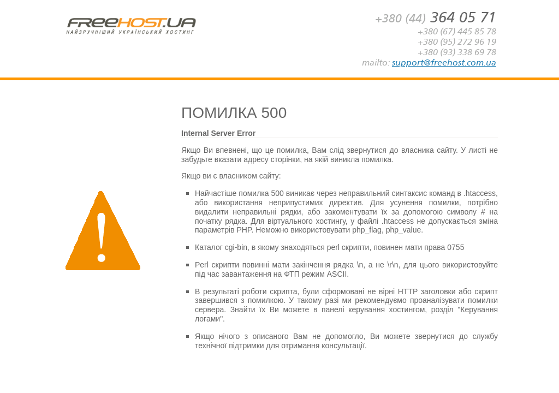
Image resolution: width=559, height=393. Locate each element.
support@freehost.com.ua (444, 62)
